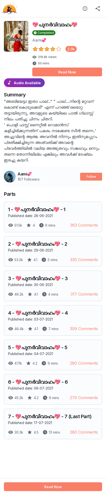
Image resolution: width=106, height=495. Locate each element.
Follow (91, 176)
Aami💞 (39, 40)
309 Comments (84, 328)
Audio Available (24, 82)
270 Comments (84, 397)
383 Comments (84, 225)
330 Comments (84, 259)
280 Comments (84, 363)
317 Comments (84, 294)
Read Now (67, 72)
